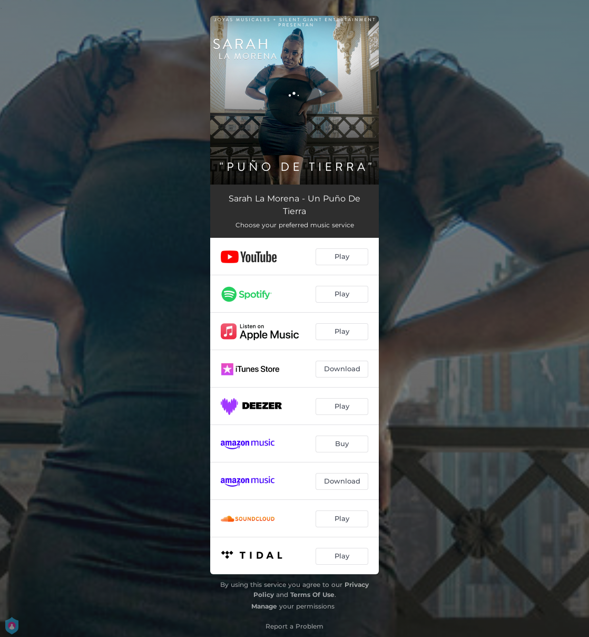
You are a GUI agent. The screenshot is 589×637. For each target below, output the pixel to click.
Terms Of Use (312, 595)
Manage (264, 606)
